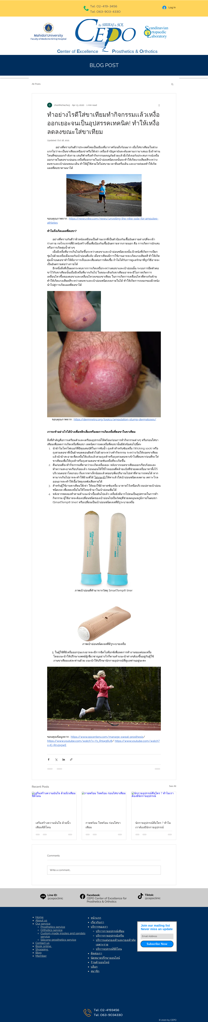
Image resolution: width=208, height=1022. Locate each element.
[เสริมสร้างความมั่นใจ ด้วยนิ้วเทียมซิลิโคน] (54, 804)
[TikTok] (140, 896)
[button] (172, 84)
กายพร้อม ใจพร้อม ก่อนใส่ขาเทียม (103, 825)
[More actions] (159, 105)
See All (172, 786)
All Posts (36, 84)
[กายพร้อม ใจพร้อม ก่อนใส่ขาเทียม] (104, 804)
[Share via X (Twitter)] (56, 759)
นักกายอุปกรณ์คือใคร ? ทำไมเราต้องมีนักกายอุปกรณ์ (153, 825)
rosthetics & (127, 51)
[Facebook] (82, 896)
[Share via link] (71, 759)
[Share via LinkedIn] (63, 759)
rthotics (150, 51)
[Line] (43, 896)
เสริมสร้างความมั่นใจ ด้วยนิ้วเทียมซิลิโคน (53, 825)
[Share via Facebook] (48, 759)
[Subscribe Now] (157, 944)
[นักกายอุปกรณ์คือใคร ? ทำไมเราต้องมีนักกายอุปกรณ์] (154, 804)
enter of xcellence (79, 51)
